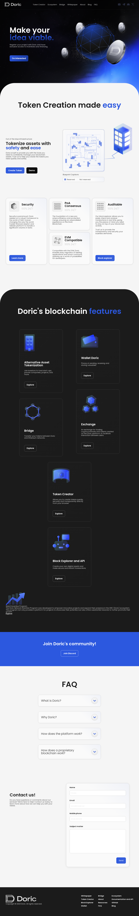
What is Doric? (69, 700)
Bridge (62, 5)
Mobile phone (98, 817)
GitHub (115, 902)
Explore (30, 384)
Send (121, 860)
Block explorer (105, 258)
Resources (102, 902)
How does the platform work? (69, 734)
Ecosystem (52, 5)
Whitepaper (72, 5)
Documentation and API (122, 899)
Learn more (17, 258)
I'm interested (19, 58)
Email (98, 804)
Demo (32, 170)
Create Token (15, 170)
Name (98, 791)
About (82, 5)
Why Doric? (69, 717)
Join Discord (69, 653)
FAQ (95, 5)
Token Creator (39, 5)
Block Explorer (87, 902)
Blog (90, 5)
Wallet (84, 906)
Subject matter (98, 839)
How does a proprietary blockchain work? (69, 751)
